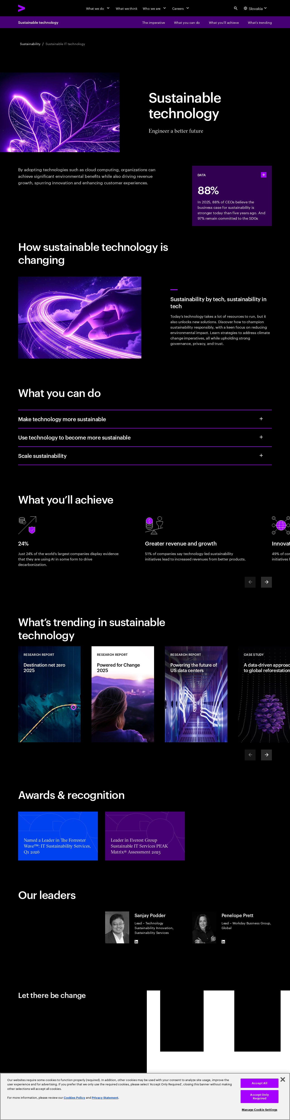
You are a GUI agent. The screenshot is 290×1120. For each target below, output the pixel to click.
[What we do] (98, 8)
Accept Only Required (259, 1096)
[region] (145, 1096)
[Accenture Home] (32, 8)
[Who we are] (155, 8)
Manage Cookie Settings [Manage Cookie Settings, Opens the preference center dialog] (259, 1109)
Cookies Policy (74, 1097)
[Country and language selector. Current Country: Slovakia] (256, 8)
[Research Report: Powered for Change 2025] (123, 694)
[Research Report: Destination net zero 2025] (49, 694)
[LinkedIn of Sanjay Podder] (136, 941)
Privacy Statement (105, 1097)
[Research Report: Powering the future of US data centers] (196, 694)
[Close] (283, 1079)
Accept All (259, 1083)
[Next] (266, 582)
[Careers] (181, 8)
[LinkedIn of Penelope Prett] (223, 941)
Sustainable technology (38, 22)
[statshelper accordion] (263, 174)
